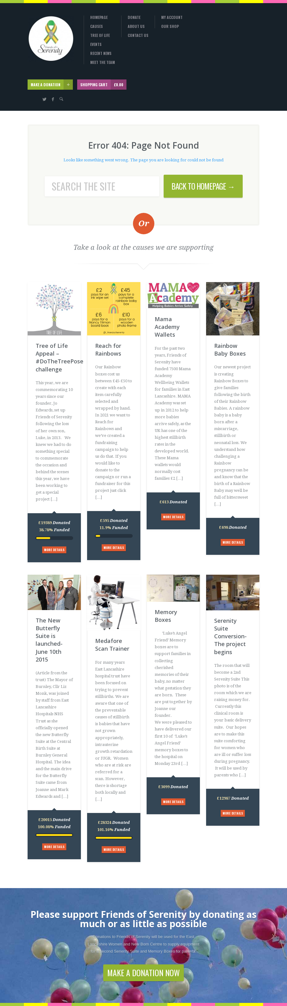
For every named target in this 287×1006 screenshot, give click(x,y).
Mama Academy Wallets (167, 326)
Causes (96, 26)
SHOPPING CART (103, 84)
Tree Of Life (100, 35)
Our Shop (170, 26)
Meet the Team (102, 62)
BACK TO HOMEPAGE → (203, 186)
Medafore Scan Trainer (112, 644)
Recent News (101, 53)
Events (96, 44)
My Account (172, 17)
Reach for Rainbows (108, 349)
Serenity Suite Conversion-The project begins (230, 636)
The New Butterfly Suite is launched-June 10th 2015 (49, 640)
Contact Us (138, 35)
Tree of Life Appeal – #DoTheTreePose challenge (54, 357)
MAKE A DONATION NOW (143, 973)
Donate (134, 17)
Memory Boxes (166, 615)
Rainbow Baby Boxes (230, 349)
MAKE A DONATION (52, 84)
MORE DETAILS (54, 549)
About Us (136, 26)
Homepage (99, 17)
